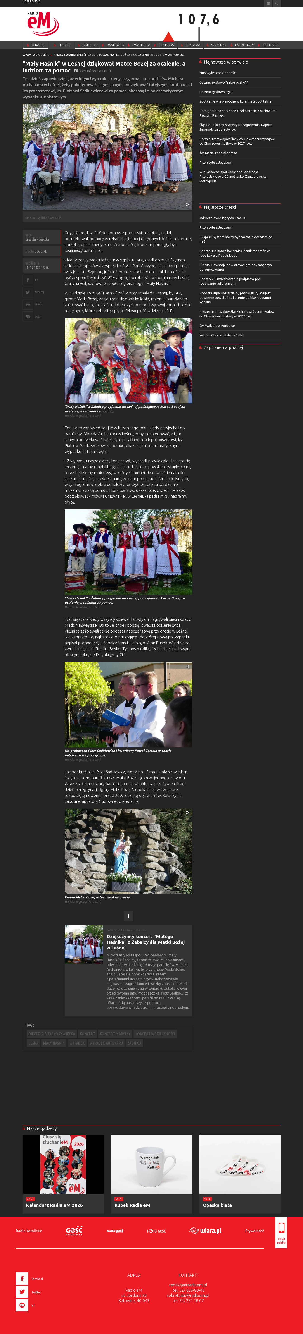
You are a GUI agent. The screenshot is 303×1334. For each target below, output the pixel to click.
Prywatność (254, 1231)
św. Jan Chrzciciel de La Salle (221, 335)
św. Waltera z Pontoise (217, 326)
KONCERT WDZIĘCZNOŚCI (155, 1033)
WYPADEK (77, 1043)
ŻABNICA (134, 1043)
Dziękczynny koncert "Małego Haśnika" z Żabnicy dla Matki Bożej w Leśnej (146, 942)
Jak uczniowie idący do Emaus (222, 218)
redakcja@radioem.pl (188, 1285)
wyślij (38, 316)
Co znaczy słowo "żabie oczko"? (223, 82)
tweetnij (39, 292)
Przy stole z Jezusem (215, 162)
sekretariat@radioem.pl (188, 1295)
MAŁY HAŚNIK (54, 1043)
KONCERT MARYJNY (115, 1033)
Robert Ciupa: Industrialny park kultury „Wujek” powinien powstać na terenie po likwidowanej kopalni (235, 297)
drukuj (38, 304)
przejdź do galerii (92, 71)
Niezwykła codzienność (217, 73)
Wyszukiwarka (277, 3)
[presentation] (39, 1312)
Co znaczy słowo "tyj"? (216, 92)
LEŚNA (33, 1043)
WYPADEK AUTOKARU (106, 1043)
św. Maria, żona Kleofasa (218, 153)
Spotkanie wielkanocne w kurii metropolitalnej (235, 101)
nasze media (31, 1)
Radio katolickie (29, 1231)
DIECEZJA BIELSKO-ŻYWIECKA (51, 1033)
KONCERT (87, 1033)
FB (36, 280)
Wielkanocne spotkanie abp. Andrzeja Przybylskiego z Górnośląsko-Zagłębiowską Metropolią (232, 176)
